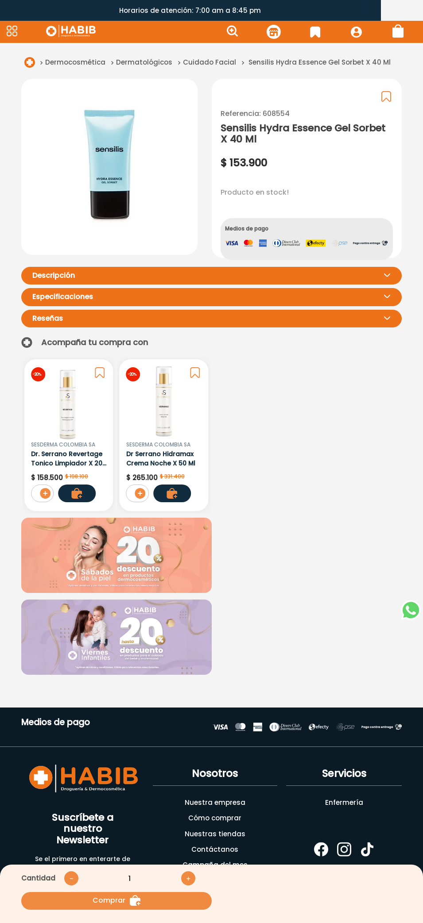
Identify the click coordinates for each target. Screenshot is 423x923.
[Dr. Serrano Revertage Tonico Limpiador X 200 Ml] (68, 435)
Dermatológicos (144, 62)
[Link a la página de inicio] (29, 62)
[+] (188, 878)
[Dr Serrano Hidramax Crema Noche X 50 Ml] (164, 435)
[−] (71, 878)
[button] (25, 32)
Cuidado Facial (209, 62)
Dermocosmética (75, 62)
